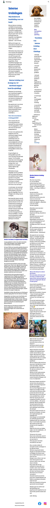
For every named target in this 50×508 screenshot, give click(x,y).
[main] (16, 41)
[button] (1, 1)
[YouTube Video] (16, 337)
